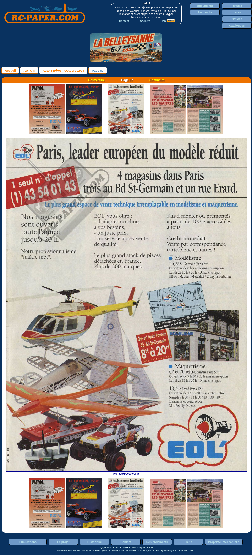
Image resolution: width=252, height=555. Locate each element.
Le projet (63, 542)
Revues (237, 5)
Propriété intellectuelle (223, 542)
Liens (188, 542)
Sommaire (157, 80)
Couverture (96, 80)
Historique (94, 542)
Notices (237, 19)
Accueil (10, 70)
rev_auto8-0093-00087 (126, 472)
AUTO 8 (29, 70)
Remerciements (157, 542)
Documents (205, 5)
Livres (236, 12)
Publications (28, 542)
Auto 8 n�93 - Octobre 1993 (63, 70)
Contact (125, 542)
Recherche (204, 12)
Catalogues (237, 25)
